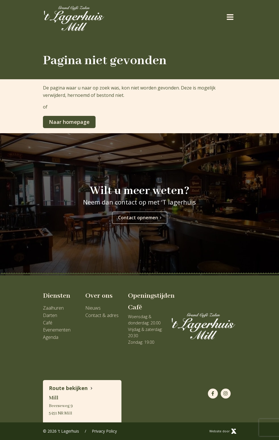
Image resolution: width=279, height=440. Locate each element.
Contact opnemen (139, 217)
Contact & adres (102, 315)
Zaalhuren (53, 308)
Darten (50, 315)
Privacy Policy (104, 431)
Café (47, 323)
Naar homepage (69, 121)
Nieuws (93, 308)
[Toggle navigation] (230, 17)
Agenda (50, 337)
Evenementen (57, 330)
